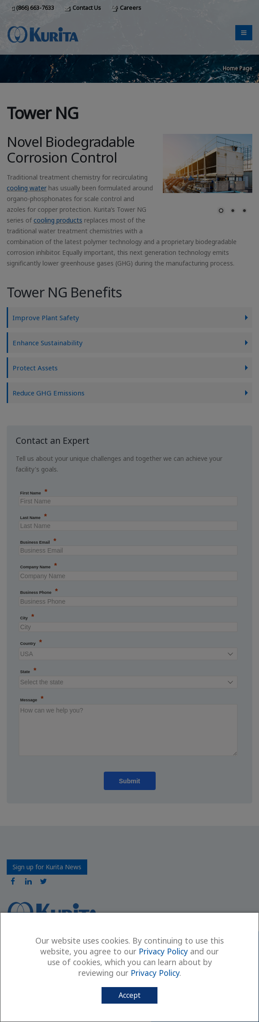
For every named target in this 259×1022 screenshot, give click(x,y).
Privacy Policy (163, 951)
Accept (129, 995)
